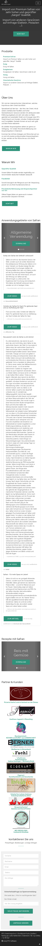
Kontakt (21, 34)
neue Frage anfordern (18, 911)
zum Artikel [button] (13, 619)
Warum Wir (11, 148)
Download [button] (21, 243)
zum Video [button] (12, 296)
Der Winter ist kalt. (10, 899)
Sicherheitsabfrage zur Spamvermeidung (20, 892)
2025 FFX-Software (9, 941)
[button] (4, 238)
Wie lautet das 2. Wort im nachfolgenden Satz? (20, 895)
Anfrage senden (21, 923)
